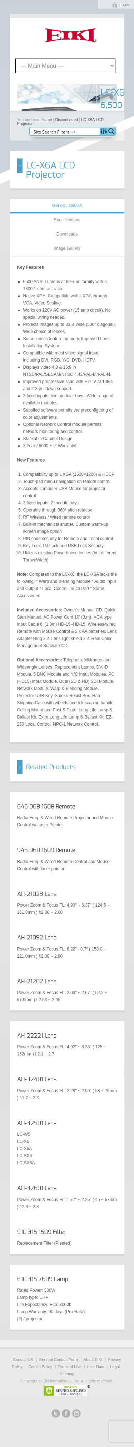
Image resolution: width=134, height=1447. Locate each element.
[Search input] (65, 131)
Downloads (67, 234)
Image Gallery (67, 248)
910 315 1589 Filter (41, 1232)
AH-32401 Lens (36, 1079)
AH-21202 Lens (36, 981)
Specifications (67, 219)
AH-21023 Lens (36, 894)
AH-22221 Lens (36, 1036)
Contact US (23, 1359)
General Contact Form (58, 1359)
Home (46, 119)
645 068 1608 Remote (46, 807)
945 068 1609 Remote (46, 850)
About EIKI (93, 1359)
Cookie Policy (40, 1367)
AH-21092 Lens (36, 938)
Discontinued (66, 119)
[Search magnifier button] (111, 131)
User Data (96, 1367)
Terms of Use (69, 1367)
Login (124, 4)
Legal (115, 1367)
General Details (67, 205)
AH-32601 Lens (36, 1188)
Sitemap (67, 1374)
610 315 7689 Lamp (42, 1279)
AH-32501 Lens (36, 1123)
